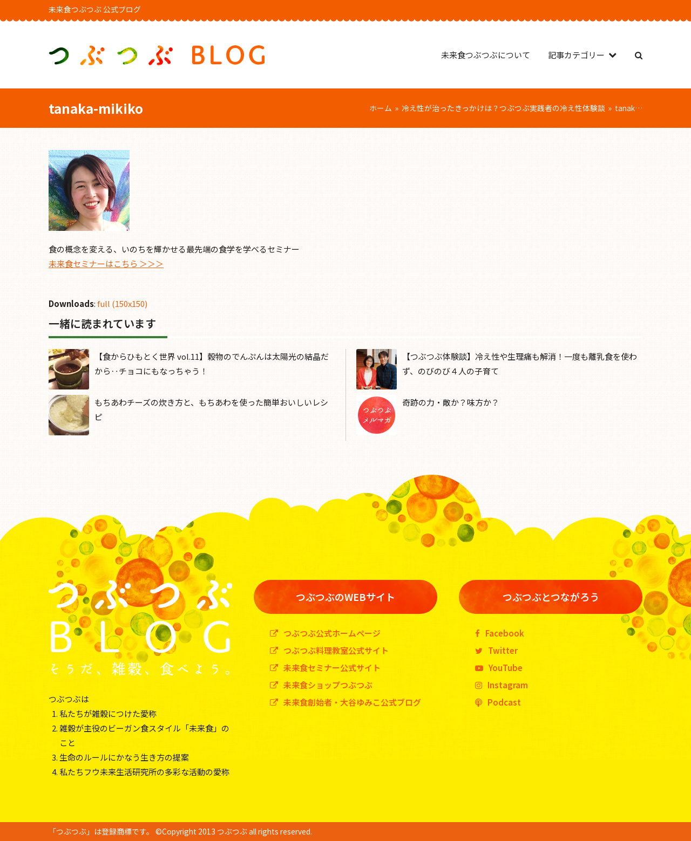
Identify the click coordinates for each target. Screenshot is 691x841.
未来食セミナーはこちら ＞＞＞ (106, 263)
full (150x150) (122, 303)
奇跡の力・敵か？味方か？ (450, 402)
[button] (638, 55)
